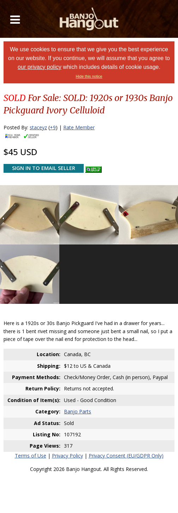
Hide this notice (89, 76)
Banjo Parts (77, 411)
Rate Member (79, 127)
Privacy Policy (67, 455)
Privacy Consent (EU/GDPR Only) (126, 455)
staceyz (38, 127)
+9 (53, 127)
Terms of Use (30, 455)
